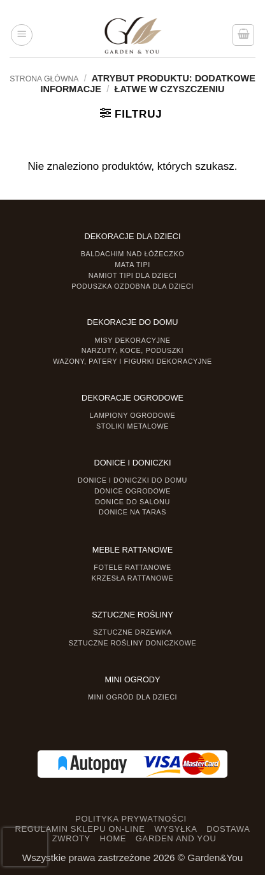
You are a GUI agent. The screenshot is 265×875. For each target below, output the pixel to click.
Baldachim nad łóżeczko (132, 254)
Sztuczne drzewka (132, 632)
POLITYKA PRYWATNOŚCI (131, 818)
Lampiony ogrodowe (133, 415)
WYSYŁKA (175, 829)
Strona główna (44, 78)
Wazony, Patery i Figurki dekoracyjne (132, 361)
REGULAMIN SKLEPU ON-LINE (80, 829)
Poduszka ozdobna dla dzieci (132, 286)
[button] (21, 35)
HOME (113, 838)
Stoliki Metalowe (132, 426)
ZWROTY (71, 838)
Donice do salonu (132, 502)
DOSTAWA (228, 829)
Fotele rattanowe (132, 567)
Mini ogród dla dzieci (132, 697)
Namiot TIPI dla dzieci (132, 275)
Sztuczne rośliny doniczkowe (132, 643)
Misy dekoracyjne (132, 340)
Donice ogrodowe (132, 491)
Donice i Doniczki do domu (132, 480)
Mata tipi (132, 264)
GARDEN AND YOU (176, 838)
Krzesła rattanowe (133, 578)
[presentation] (25, 847)
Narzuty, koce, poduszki (132, 350)
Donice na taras (132, 512)
